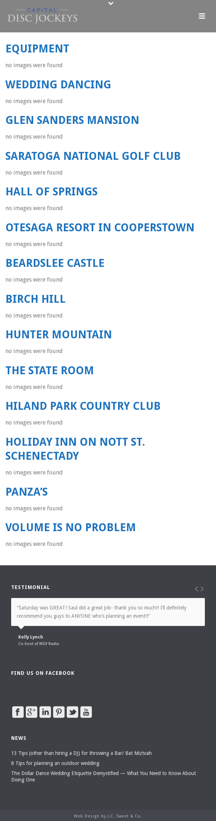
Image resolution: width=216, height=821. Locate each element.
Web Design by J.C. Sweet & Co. (108, 816)
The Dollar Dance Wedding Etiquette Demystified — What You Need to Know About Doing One (103, 776)
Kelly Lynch (30, 637)
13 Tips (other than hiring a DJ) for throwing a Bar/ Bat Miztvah (81, 753)
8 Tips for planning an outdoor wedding (55, 763)
